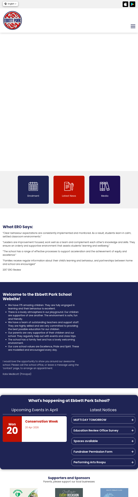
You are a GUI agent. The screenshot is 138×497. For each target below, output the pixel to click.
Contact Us (126, 471)
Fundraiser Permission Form (93, 313)
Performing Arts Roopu (90, 324)
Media (131, 462)
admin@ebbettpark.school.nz (27, 462)
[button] (10, 4)
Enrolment (129, 466)
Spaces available (86, 303)
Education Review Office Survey (96, 292)
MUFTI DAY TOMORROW (90, 281)
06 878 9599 (18, 458)
